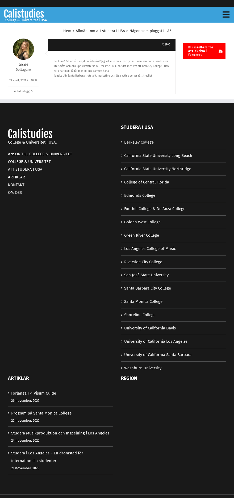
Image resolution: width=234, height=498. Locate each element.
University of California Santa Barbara (157, 354)
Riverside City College (143, 262)
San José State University (146, 275)
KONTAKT (16, 184)
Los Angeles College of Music (150, 248)
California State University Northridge (157, 168)
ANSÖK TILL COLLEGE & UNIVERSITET (40, 154)
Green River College (141, 235)
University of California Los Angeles (155, 341)
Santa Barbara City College (147, 288)
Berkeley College (139, 142)
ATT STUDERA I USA (25, 169)
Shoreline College (140, 314)
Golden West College (142, 222)
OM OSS (15, 192)
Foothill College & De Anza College (154, 208)
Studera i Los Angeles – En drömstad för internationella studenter (47, 457)
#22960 (166, 44)
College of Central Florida (146, 182)
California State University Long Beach (158, 155)
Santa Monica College (143, 301)
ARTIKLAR (16, 177)
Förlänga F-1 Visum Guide (33, 393)
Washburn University (142, 368)
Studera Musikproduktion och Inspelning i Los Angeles (60, 433)
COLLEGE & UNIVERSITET (29, 161)
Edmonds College (139, 195)
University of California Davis (150, 328)
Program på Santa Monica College (41, 413)
